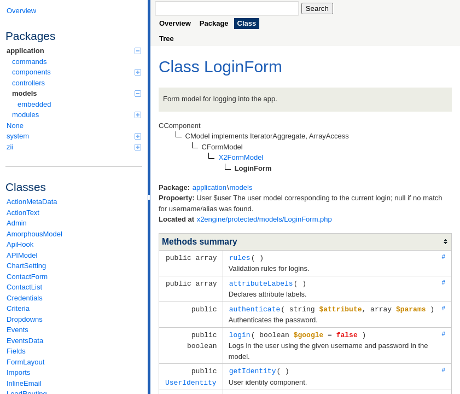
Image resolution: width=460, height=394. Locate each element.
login (240, 333)
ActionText (23, 212)
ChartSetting (26, 266)
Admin (17, 223)
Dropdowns (25, 319)
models (76, 93)
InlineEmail (24, 383)
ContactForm (27, 277)
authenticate (255, 307)
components (76, 72)
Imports (18, 372)
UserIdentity (191, 379)
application (74, 51)
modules (76, 115)
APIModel (22, 255)
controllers (28, 83)
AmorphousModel (34, 234)
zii (74, 147)
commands (29, 61)
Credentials (25, 298)
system (74, 136)
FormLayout (25, 362)
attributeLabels (261, 282)
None (15, 125)
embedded (34, 104)
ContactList (24, 287)
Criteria (18, 308)
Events (17, 330)
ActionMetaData (32, 202)
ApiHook (20, 244)
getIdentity (252, 368)
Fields (16, 351)
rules (240, 257)
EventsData (25, 341)
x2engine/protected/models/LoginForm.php (264, 219)
